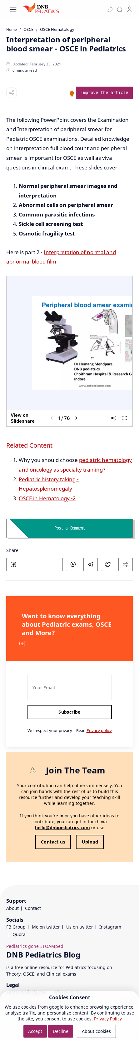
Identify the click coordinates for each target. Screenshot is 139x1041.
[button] (110, 9)
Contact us (53, 842)
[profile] (130, 9)
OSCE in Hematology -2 (47, 498)
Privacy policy (99, 730)
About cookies (96, 1031)
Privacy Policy (108, 1019)
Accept (35, 1031)
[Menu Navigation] (13, 9)
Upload (90, 842)
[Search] (120, 9)
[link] (104, 93)
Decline (60, 1031)
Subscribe (69, 712)
